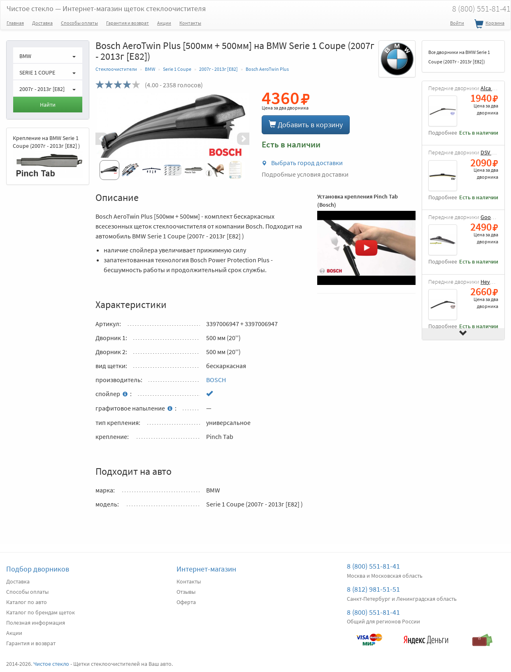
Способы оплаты (79, 23)
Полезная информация (35, 622)
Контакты (190, 23)
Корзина (488, 24)
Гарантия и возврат (127, 23)
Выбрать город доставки (302, 163)
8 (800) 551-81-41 (373, 566)
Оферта (186, 602)
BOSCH (216, 380)
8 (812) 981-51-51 (373, 589)
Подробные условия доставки (305, 174)
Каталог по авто (26, 602)
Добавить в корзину (306, 124)
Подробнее (442, 132)
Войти (457, 23)
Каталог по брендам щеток (40, 612)
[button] (106, 138)
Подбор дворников (37, 569)
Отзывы (186, 591)
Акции (164, 23)
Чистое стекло (106, 8)
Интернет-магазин (206, 569)
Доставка (42, 23)
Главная (15, 23)
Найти (48, 104)
